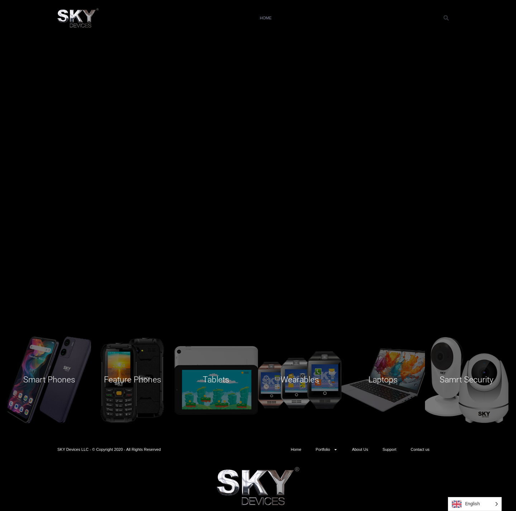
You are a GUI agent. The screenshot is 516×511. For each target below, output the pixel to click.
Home (266, 18)
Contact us (411, 18)
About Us (340, 18)
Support (374, 18)
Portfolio (301, 18)
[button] (446, 18)
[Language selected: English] (475, 504)
